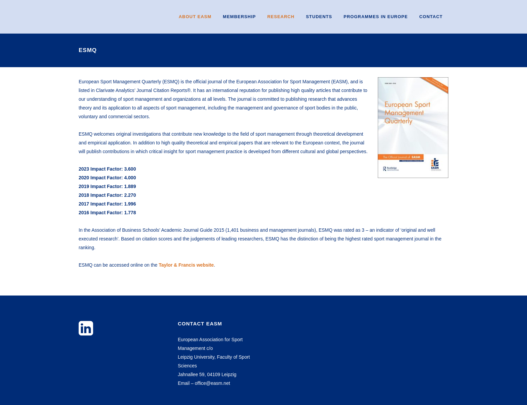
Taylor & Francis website (186, 265)
